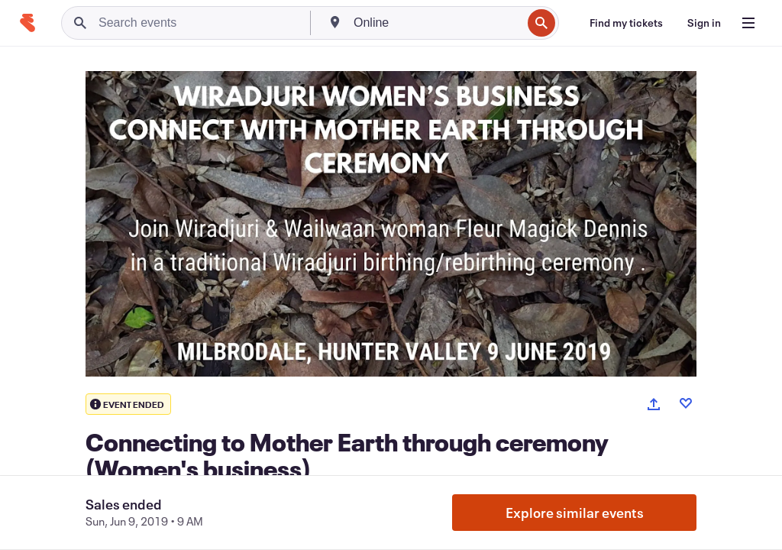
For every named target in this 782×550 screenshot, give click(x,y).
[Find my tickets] (626, 23)
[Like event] (685, 403)
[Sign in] (704, 23)
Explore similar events (575, 512)
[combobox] (436, 22)
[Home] (27, 23)
